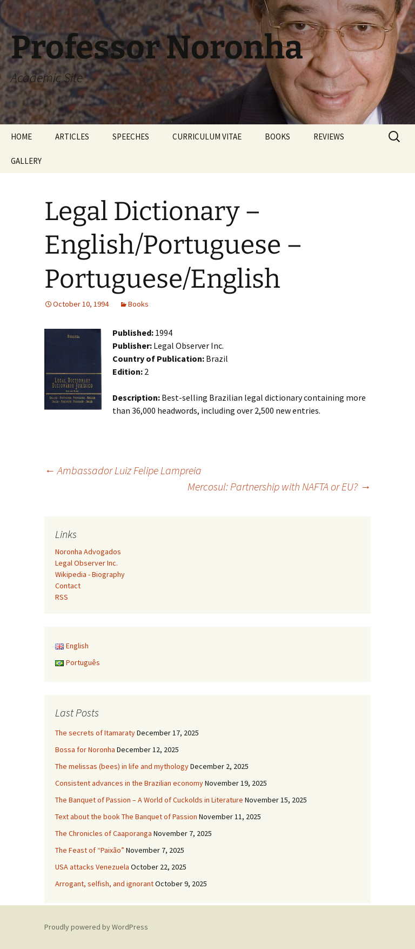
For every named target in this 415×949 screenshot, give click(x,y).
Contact (68, 585)
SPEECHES (130, 136)
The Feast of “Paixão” (89, 850)
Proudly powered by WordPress (96, 927)
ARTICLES (72, 136)
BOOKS (277, 136)
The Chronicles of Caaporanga (103, 833)
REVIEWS (328, 136)
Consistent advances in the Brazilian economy (129, 783)
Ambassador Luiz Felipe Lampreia (123, 470)
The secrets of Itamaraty (95, 733)
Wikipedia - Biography (90, 574)
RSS (61, 597)
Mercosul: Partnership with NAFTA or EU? (279, 486)
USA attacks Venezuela (92, 867)
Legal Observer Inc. (86, 563)
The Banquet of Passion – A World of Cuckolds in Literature (149, 800)
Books (138, 304)
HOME (21, 136)
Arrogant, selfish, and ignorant (104, 883)
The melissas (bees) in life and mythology (122, 766)
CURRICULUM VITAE (207, 136)
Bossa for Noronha (85, 749)
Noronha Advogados (88, 551)
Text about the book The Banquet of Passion (126, 816)
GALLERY (26, 161)
